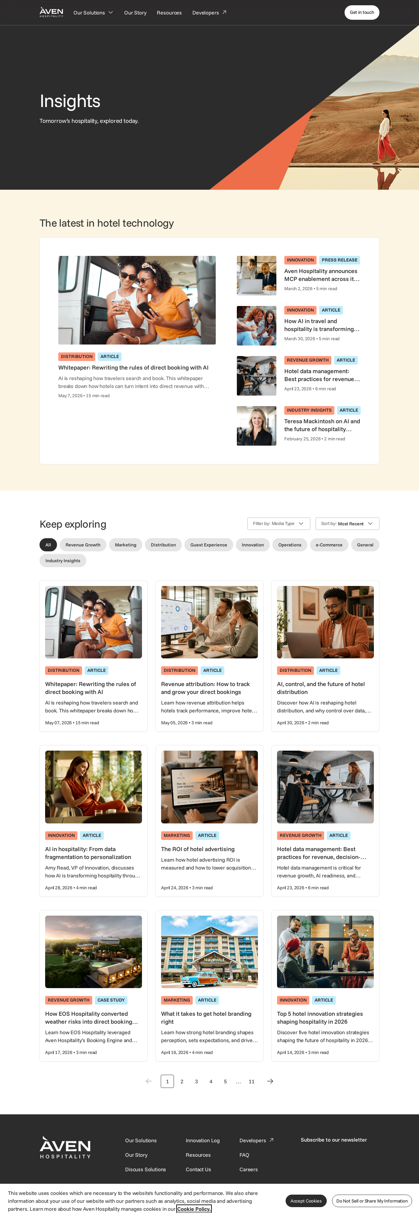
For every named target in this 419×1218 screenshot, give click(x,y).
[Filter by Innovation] (253, 544)
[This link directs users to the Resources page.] (198, 1154)
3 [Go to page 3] (196, 1081)
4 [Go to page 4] (211, 1081)
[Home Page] (51, 12)
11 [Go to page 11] (252, 1081)
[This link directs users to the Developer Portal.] (257, 1140)
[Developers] (209, 12)
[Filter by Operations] (289, 544)
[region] (209, 1200)
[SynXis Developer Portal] (136, 1154)
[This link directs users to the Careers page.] (249, 1169)
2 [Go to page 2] (182, 1081)
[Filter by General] (365, 544)
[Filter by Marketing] (125, 544)
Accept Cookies (306, 1201)
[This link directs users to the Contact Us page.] (198, 1169)
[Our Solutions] (93, 12)
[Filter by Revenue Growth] (83, 544)
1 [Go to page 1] (167, 1081)
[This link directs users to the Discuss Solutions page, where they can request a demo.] (146, 1169)
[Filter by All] (48, 544)
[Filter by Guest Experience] (208, 544)
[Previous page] (149, 1081)
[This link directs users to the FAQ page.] (244, 1154)
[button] (278, 523)
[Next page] (270, 1081)
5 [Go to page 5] (225, 1081)
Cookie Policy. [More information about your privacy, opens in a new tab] (194, 1208)
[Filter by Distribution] (163, 544)
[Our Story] (135, 12)
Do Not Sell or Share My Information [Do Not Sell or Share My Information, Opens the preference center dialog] (372, 1201)
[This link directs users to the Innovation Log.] (202, 1140)
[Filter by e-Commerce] (329, 544)
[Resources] (169, 12)
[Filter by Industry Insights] (63, 560)
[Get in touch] (362, 12)
